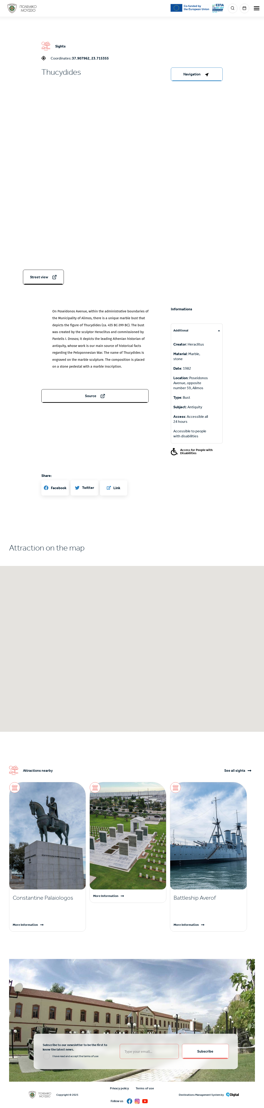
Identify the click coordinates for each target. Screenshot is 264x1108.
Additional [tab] (180, 330)
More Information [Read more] (25, 925)
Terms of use (145, 1088)
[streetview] (43, 277)
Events (244, 8)
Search (232, 8)
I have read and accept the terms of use (75, 1056)
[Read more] (47, 897)
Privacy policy (119, 1088)
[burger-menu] (256, 8)
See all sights (234, 770)
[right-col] (197, 74)
